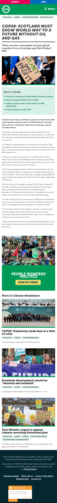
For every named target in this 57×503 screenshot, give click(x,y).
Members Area (22, 479)
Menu (51, 9)
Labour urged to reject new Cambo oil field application (25, 104)
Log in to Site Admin (44, 476)
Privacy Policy (30, 469)
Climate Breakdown (30, 17)
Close (30, 488)
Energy (25, 436)
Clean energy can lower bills (18, 109)
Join (43, 2)
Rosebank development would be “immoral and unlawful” (25, 382)
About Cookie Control (10, 488)
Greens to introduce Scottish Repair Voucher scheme (29, 96)
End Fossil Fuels (46, 17)
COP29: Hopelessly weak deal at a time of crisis (28, 332)
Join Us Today (28, 282)
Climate (17, 17)
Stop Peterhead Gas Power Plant (15, 439)
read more (13, 500)
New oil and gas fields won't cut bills (22, 100)
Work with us (27, 476)
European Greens (11, 476)
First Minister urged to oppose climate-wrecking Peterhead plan (25, 431)
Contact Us (36, 479)
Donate (15, 2)
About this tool (27, 497)
